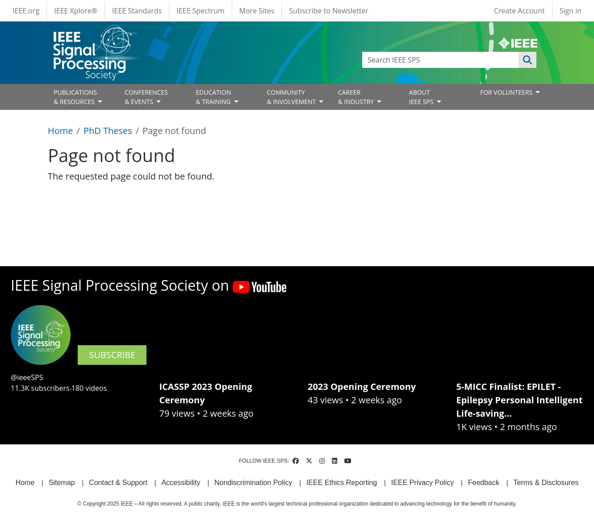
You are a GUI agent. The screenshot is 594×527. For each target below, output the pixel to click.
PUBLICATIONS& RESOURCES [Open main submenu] (75, 97)
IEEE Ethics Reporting (341, 482)
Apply (527, 60)
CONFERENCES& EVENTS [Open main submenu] (146, 97)
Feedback (483, 482)
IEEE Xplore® (75, 11)
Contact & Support (118, 482)
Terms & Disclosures (546, 482)
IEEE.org (26, 11)
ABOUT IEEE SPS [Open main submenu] (422, 97)
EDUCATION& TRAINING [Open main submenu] (214, 97)
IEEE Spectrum (200, 11)
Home (60, 131)
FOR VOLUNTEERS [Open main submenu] (507, 92)
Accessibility (180, 482)
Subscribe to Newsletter (328, 11)
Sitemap (62, 482)
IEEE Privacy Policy (422, 482)
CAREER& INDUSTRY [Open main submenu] (357, 97)
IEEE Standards (137, 11)
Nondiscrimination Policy (253, 482)
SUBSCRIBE (112, 355)
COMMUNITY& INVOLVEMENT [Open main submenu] (292, 97)
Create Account (519, 11)
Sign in (570, 11)
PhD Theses (108, 131)
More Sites (257, 11)
